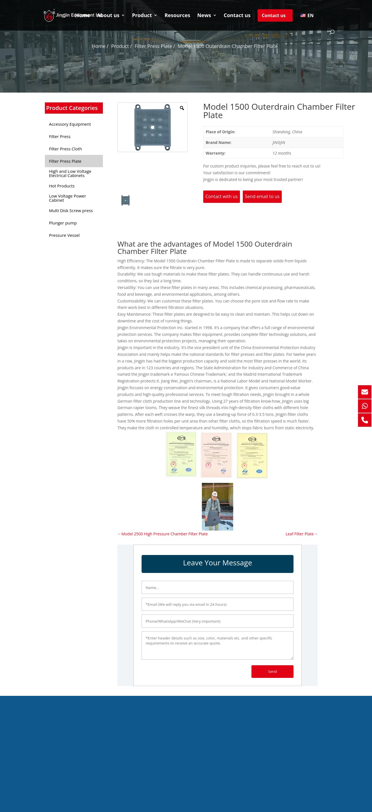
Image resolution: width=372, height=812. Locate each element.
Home (82, 16)
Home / (108, 46)
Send (272, 671)
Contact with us (221, 196)
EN (307, 15)
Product (142, 16)
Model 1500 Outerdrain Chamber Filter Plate (224, 46)
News (204, 16)
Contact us (237, 16)
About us (108, 16)
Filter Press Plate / (157, 46)
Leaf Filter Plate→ (302, 533)
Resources (177, 16)
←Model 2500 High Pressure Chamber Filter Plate (162, 533)
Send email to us (262, 196)
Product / (127, 46)
